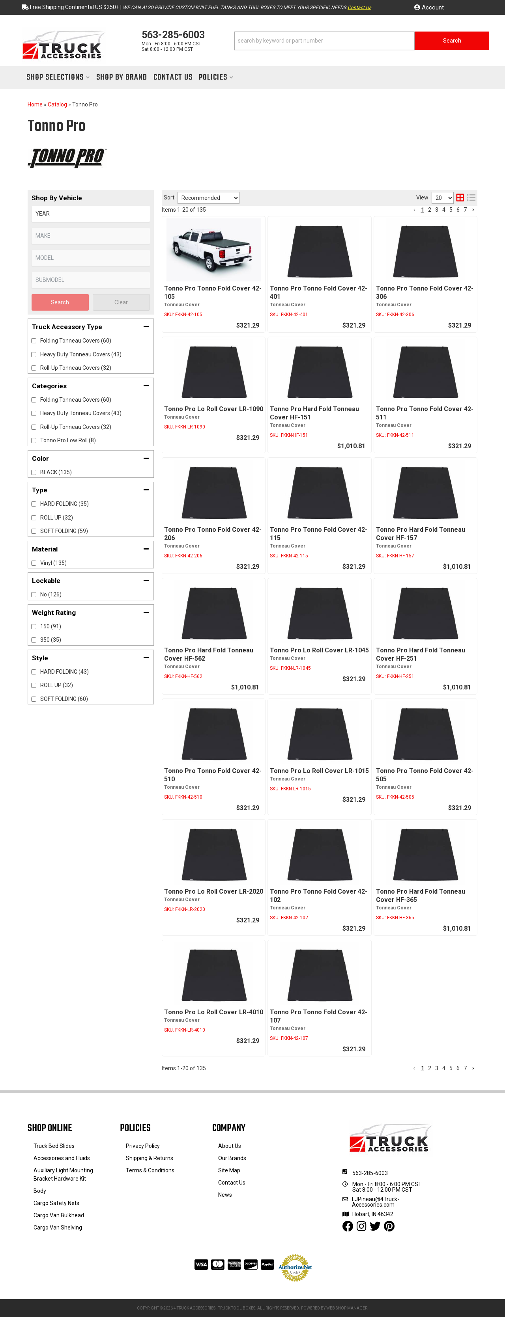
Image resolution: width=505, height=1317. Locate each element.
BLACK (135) (56, 472)
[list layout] (471, 198)
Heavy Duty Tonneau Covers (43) (81, 413)
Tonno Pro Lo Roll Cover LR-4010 (213, 1012)
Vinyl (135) (53, 563)
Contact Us (359, 7)
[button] (361, 41)
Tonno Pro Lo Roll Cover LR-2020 (213, 891)
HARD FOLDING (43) (64, 672)
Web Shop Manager (346, 1308)
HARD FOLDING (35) (64, 504)
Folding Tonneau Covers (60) (75, 400)
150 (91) (50, 626)
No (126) (51, 594)
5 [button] (451, 210)
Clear (121, 302)
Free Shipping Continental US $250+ (74, 7)
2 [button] (429, 210)
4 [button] (443, 210)
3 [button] (436, 210)
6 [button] (458, 210)
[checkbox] (33, 399)
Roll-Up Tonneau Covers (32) (75, 427)
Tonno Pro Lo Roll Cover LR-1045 (319, 650)
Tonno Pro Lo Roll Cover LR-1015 (319, 771)
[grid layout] (460, 198)
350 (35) (50, 640)
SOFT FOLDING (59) (64, 531)
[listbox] (91, 214)
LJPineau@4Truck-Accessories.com (375, 1201)
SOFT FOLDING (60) (64, 699)
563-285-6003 (370, 1173)
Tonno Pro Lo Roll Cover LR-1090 (213, 409)
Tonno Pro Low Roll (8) (68, 440)
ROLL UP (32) (56, 517)
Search (60, 302)
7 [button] (465, 210)
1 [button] (422, 210)
